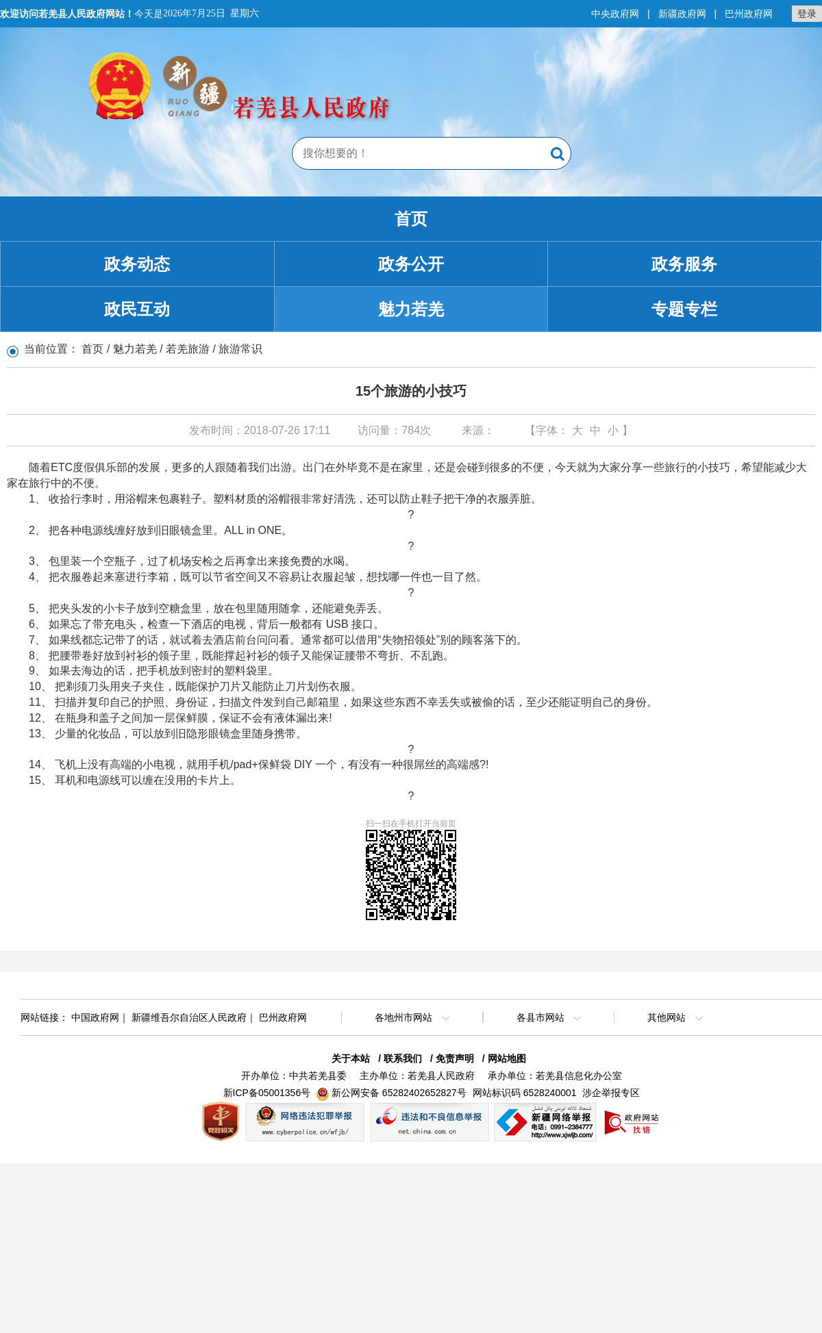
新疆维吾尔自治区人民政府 (189, 1017)
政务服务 (684, 264)
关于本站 (351, 1058)
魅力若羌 (411, 309)
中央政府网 (615, 13)
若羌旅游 (188, 349)
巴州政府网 (749, 13)
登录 (807, 13)
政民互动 (137, 309)
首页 (411, 219)
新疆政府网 (682, 13)
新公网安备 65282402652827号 (399, 1092)
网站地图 (507, 1058)
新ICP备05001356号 (267, 1092)
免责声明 (455, 1058)
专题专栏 (684, 309)
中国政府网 (95, 1017)
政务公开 (411, 264)
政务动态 (137, 264)
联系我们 (403, 1058)
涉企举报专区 (611, 1092)
